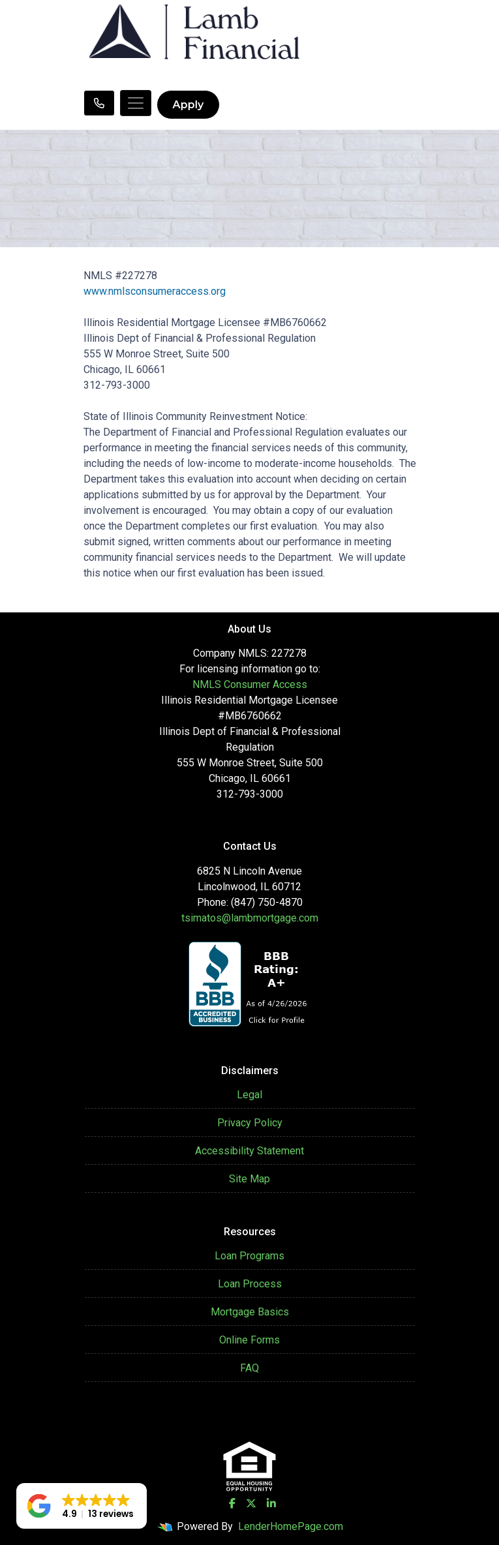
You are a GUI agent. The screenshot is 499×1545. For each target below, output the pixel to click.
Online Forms (249, 1340)
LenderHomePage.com (290, 1526)
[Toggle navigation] (135, 103)
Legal (249, 1094)
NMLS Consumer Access (249, 684)
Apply (188, 104)
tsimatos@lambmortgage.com (249, 918)
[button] (81, 1506)
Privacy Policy (249, 1123)
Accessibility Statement (249, 1151)
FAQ (249, 1368)
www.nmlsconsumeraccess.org (154, 291)
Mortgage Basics (250, 1312)
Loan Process (250, 1284)
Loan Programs (249, 1256)
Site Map (249, 1179)
